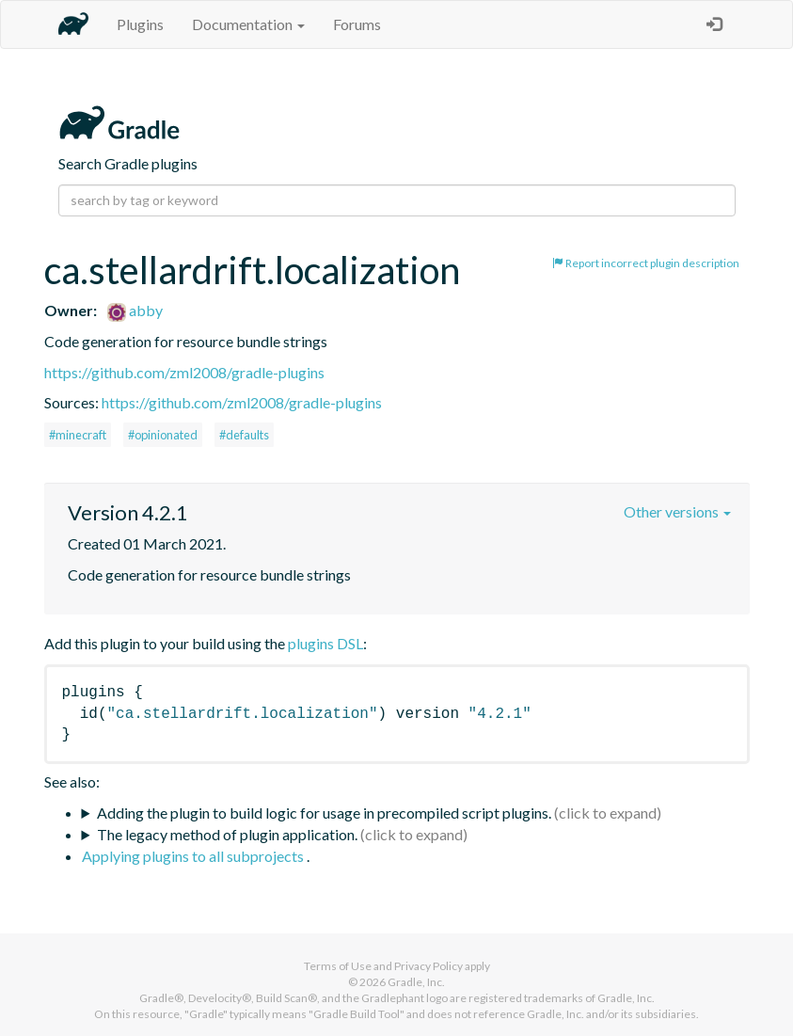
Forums (357, 24)
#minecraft (77, 434)
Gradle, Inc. (416, 982)
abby (135, 310)
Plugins (140, 24)
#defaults (244, 434)
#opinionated (163, 434)
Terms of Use (338, 966)
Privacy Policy (428, 966)
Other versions (677, 511)
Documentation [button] (248, 24)
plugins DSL (325, 643)
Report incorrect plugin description (645, 263)
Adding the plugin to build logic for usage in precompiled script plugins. (324, 812)
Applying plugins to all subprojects (194, 856)
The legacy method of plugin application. (227, 834)
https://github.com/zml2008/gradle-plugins (184, 372)
